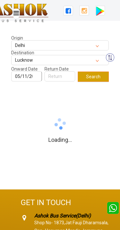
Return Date (56, 69)
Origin (17, 38)
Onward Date (24, 69)
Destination (22, 52)
